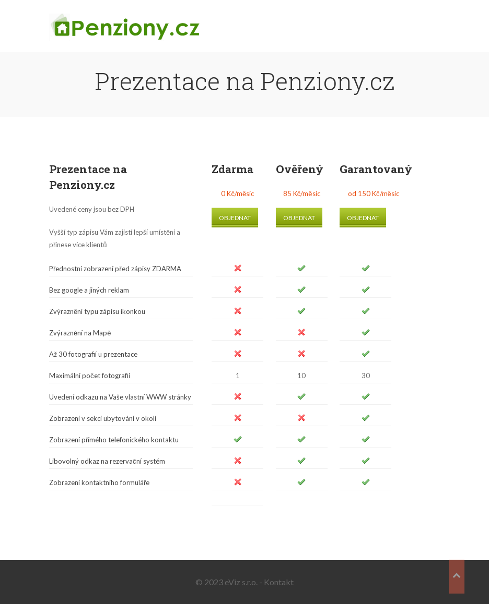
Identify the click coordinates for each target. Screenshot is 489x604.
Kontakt (279, 582)
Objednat (235, 218)
